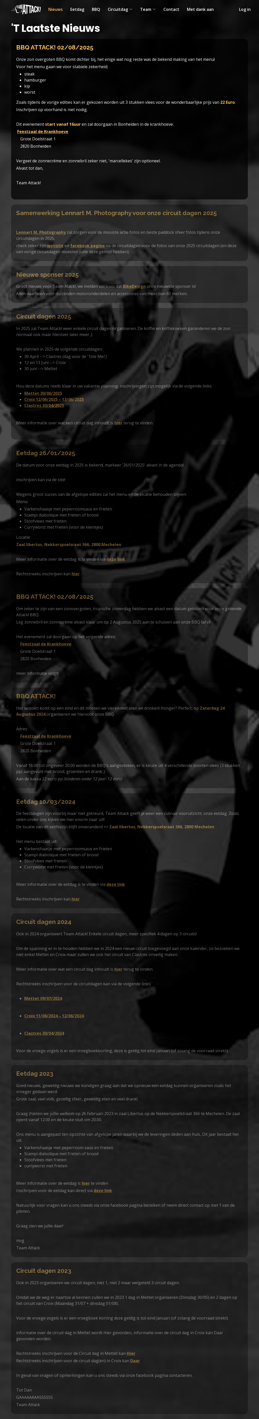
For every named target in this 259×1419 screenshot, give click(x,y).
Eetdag (77, 9)
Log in (245, 9)
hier (118, 423)
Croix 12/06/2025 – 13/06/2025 (54, 399)
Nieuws (55, 9)
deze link (115, 559)
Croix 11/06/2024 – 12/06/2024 (54, 1016)
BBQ (96, 9)
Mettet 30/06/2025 (43, 393)
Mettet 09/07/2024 (43, 998)
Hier (131, 1353)
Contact (171, 9)
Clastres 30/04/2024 (44, 1033)
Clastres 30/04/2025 (44, 405)
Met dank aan (200, 9)
